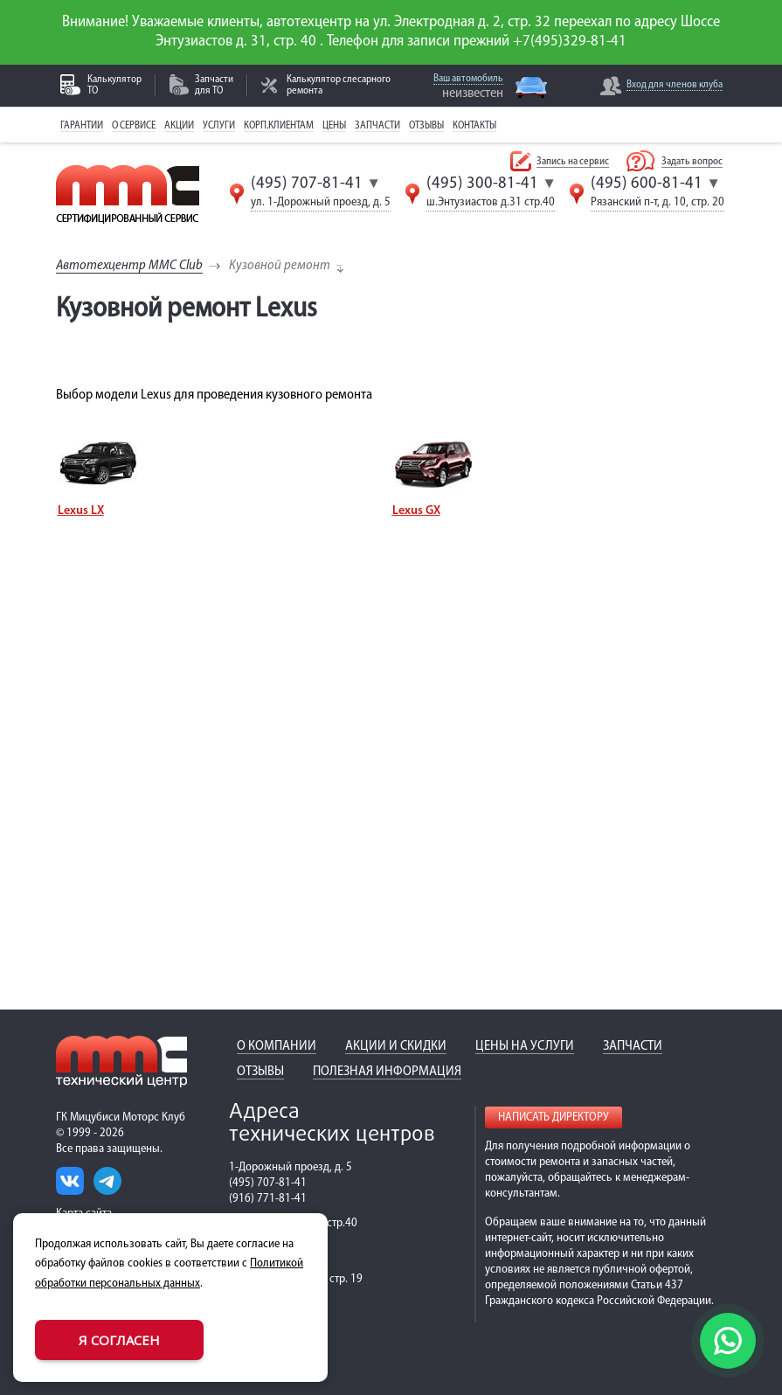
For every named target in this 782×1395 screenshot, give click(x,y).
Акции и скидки (395, 1046)
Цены (334, 126)
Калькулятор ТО (114, 85)
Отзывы (426, 126)
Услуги (219, 126)
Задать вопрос (692, 161)
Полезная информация (387, 1072)
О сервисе (134, 126)
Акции (179, 126)
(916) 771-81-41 (268, 1198)
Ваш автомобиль (468, 78)
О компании (276, 1046)
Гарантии (81, 126)
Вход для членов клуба (674, 85)
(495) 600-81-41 (646, 183)
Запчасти (377, 126)
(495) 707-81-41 (307, 183)
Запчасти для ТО (214, 85)
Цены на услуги (524, 1046)
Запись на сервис (572, 161)
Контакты (474, 126)
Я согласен (119, 1340)
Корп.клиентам (279, 126)
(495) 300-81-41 (482, 183)
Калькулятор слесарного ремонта (339, 85)
